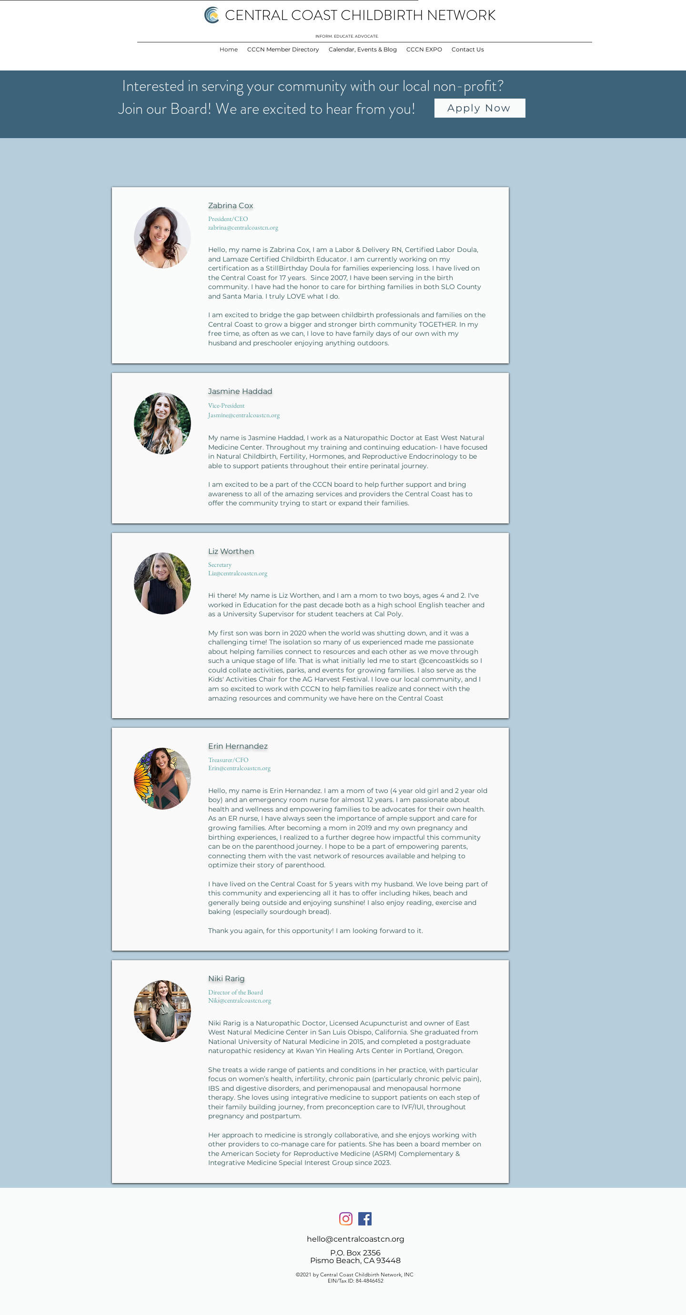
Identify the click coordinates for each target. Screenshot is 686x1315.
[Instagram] (346, 1218)
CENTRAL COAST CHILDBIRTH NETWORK (360, 15)
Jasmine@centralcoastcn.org (244, 415)
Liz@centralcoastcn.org (237, 573)
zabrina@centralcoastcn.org (243, 227)
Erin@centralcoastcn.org (239, 767)
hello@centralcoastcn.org (355, 1239)
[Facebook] (365, 1218)
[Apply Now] (479, 108)
